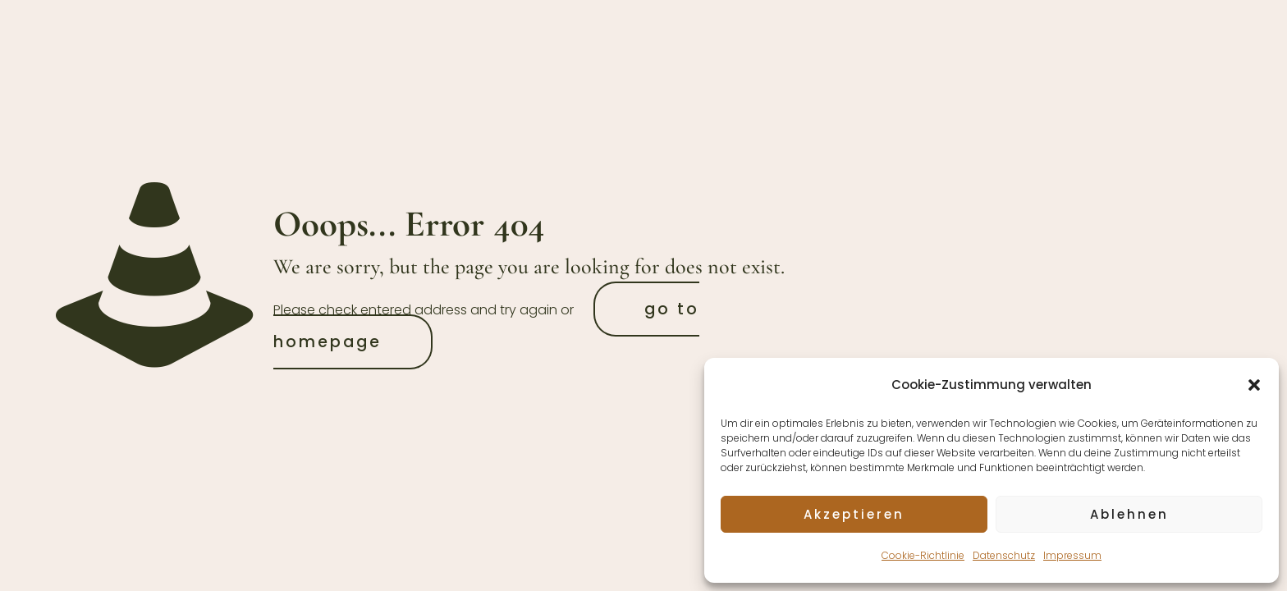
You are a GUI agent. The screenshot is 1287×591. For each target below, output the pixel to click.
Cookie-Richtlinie (923, 555)
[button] (1254, 385)
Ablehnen (1129, 514)
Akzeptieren (854, 514)
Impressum (1072, 555)
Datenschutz (1004, 555)
